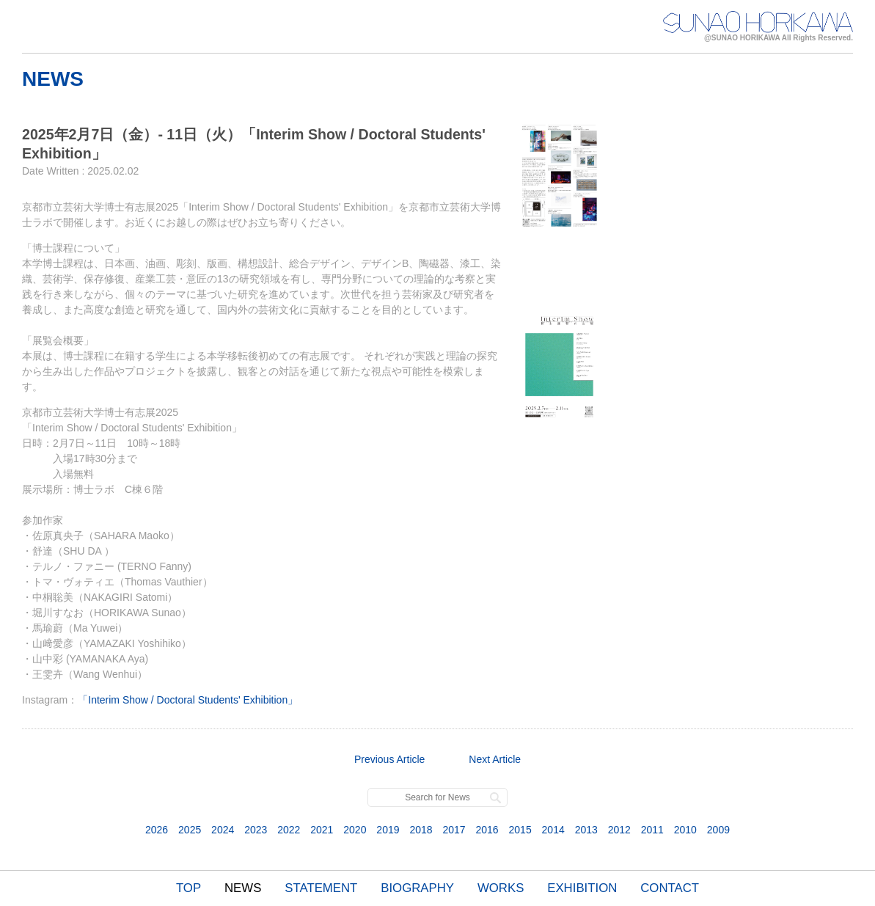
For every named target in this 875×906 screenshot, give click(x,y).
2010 (685, 830)
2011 (652, 830)
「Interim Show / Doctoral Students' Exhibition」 (188, 700)
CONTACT (669, 888)
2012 (619, 830)
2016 (486, 830)
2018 (420, 830)
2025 (189, 830)
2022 (288, 830)
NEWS (242, 888)
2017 (453, 830)
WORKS (500, 888)
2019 (387, 830)
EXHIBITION (582, 888)
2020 (354, 830)
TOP (188, 888)
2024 (222, 830)
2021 (321, 830)
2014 (553, 830)
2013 (586, 830)
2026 (156, 830)
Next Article (495, 759)
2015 (520, 830)
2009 (718, 830)
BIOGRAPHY (417, 888)
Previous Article (389, 759)
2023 (255, 830)
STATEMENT (321, 888)
